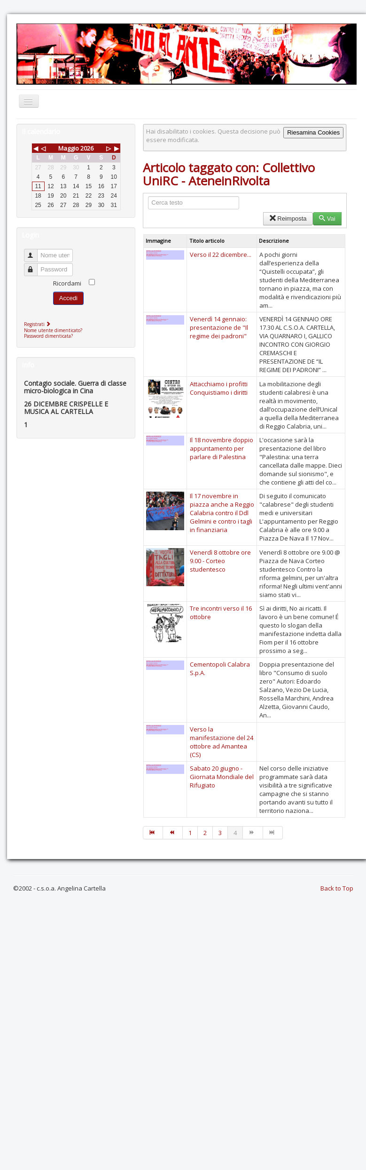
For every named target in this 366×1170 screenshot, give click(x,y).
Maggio (68, 148)
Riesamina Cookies (313, 132)
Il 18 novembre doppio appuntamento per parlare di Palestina (221, 448)
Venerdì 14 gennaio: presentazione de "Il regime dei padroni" (219, 327)
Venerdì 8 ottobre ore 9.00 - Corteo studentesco (220, 560)
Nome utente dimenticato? (53, 330)
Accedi (68, 298)
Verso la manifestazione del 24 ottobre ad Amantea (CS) (221, 742)
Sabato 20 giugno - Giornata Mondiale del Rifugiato (222, 776)
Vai (327, 218)
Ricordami (67, 283)
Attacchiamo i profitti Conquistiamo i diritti (219, 388)
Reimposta (287, 218)
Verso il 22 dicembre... (220, 254)
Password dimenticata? (48, 336)
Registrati (38, 324)
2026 (86, 148)
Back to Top (336, 888)
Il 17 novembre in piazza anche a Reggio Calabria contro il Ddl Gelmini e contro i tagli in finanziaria (222, 513)
